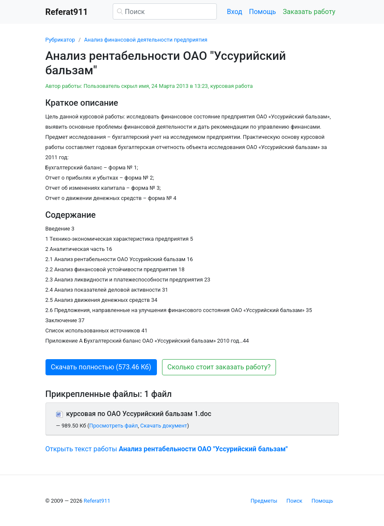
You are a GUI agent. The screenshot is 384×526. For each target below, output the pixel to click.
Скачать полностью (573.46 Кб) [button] (101, 367)
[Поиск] (165, 11)
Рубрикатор (60, 40)
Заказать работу (309, 12)
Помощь (262, 12)
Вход (234, 12)
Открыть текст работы (167, 449)
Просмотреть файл (113, 425)
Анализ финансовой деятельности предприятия (146, 40)
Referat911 (97, 501)
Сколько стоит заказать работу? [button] (219, 367)
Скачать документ (163, 425)
